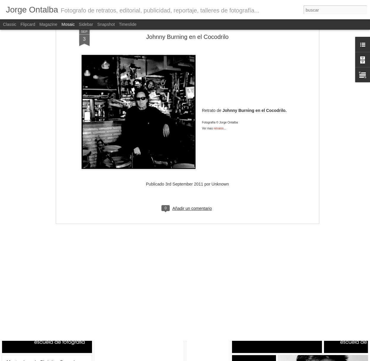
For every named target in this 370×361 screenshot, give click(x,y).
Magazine (48, 24)
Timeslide (127, 24)
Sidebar (86, 24)
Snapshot (106, 24)
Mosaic (67, 24)
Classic (9, 24)
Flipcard (27, 24)
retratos (219, 79)
